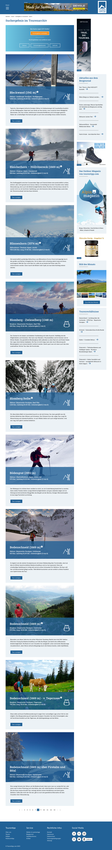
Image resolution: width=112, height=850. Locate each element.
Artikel (28, 838)
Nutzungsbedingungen (54, 838)
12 (51, 810)
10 (44, 810)
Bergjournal (29, 834)
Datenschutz (51, 836)
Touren (8, 834)
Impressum (50, 834)
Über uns (8, 832)
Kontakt (49, 832)
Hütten (8, 836)
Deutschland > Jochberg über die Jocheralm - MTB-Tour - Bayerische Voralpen (90, 320)
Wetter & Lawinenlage (33, 832)
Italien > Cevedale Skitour (87, 340)
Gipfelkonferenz (31, 836)
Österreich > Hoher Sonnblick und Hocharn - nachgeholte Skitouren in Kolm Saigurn (90, 361)
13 (54, 810)
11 (47, 810)
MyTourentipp (10, 838)
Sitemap (49, 840)
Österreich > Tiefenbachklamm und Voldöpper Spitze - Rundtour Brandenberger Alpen (90, 349)
